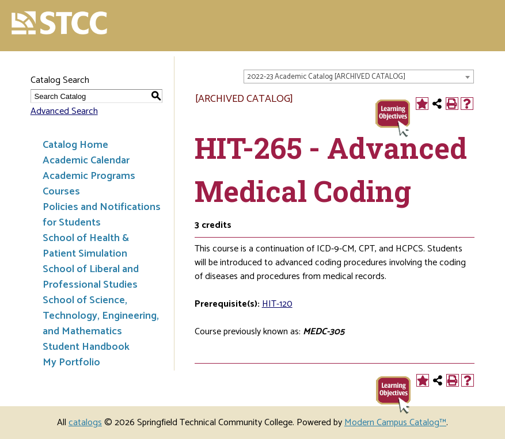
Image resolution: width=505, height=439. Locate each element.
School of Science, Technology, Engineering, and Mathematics (101, 316)
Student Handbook (86, 347)
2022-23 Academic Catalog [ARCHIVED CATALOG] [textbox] (326, 77)
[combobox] (359, 76)
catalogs (85, 422)
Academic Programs (89, 176)
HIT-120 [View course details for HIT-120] (277, 304)
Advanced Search (64, 111)
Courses (61, 191)
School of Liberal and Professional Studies (91, 277)
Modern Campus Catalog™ (395, 422)
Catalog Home (75, 145)
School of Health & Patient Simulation (86, 246)
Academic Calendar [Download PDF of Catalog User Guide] (86, 160)
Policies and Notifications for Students (102, 214)
